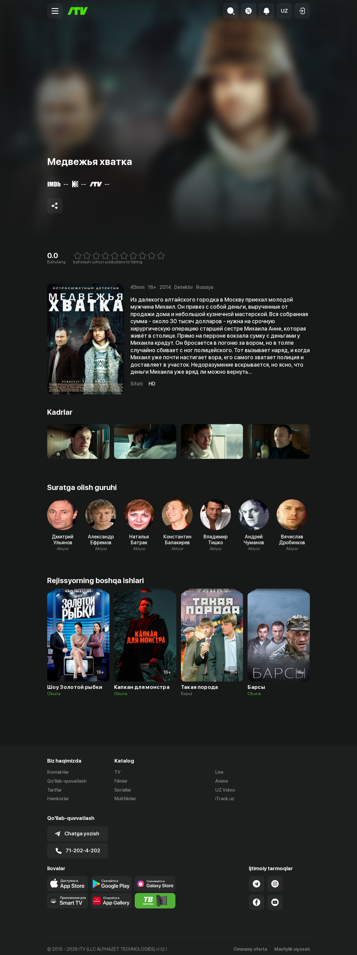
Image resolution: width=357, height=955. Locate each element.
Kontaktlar (58, 772)
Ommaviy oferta (250, 943)
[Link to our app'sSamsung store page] (155, 878)
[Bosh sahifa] (78, 11)
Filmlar (121, 781)
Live (219, 772)
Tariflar (54, 790)
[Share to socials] (55, 205)
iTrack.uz (224, 799)
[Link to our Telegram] (256, 878)
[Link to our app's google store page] (111, 878)
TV (117, 772)
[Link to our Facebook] (256, 896)
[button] (284, 11)
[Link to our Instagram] (275, 878)
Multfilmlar (125, 799)
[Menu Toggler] (55, 11)
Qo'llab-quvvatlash (66, 781)
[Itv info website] (155, 895)
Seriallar (122, 790)
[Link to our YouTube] (275, 896)
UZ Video (225, 790)
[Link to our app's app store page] (67, 878)
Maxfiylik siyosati (292, 943)
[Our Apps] (67, 895)
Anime (221, 781)
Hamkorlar (58, 799)
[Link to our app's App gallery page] (111, 895)
